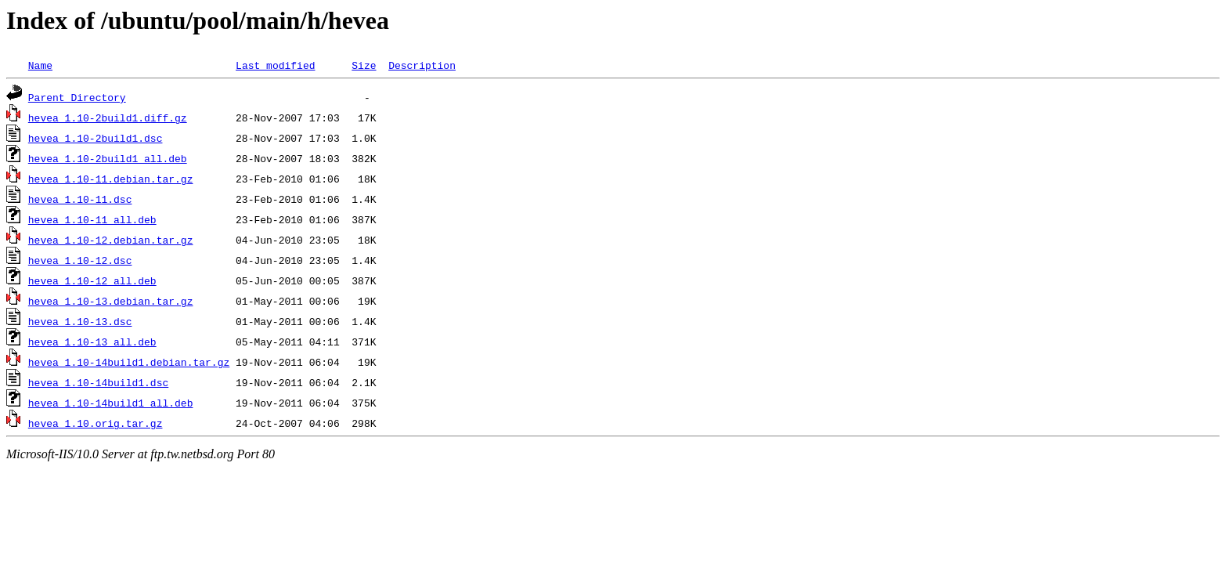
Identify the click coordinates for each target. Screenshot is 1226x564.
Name (40, 65)
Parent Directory (77, 97)
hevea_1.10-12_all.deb (92, 280)
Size (364, 65)
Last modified (275, 65)
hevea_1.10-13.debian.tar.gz (110, 301)
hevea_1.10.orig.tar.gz (95, 423)
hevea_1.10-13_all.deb (92, 341)
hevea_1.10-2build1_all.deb (107, 158)
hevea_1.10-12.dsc (80, 260)
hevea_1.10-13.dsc (80, 321)
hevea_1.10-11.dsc (80, 199)
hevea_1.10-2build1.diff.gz (107, 117)
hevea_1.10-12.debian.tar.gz (110, 240)
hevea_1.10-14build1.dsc (98, 382)
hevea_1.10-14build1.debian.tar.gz (128, 362)
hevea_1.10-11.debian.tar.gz (110, 179)
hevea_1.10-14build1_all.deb (110, 403)
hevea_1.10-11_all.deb (92, 219)
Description (422, 65)
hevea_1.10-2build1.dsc (95, 138)
